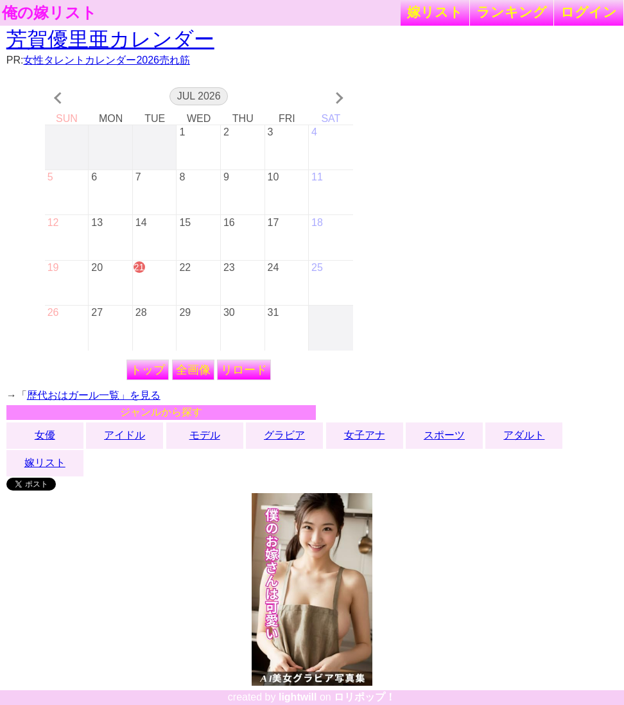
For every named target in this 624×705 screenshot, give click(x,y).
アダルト (523, 435)
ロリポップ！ (364, 697)
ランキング (511, 11)
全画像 (193, 369)
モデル (204, 435)
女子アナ (364, 435)
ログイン (588, 11)
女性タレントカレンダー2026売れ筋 (106, 60)
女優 (45, 435)
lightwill (298, 697)
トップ (147, 369)
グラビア (284, 435)
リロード (244, 369)
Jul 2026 (199, 96)
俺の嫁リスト (49, 12)
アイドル (124, 435)
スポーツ (444, 435)
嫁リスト (435, 11)
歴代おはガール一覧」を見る (93, 395)
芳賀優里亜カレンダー (110, 39)
